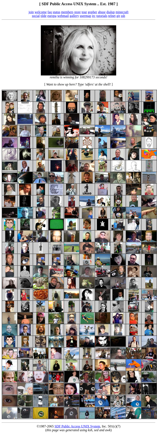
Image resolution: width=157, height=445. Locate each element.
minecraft (122, 12)
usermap (85, 16)
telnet (112, 16)
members (67, 12)
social (36, 16)
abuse (102, 12)
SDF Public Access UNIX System (77, 426)
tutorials (101, 16)
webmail (63, 16)
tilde (43, 16)
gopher (92, 12)
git (118, 16)
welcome (41, 12)
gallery (74, 16)
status (56, 12)
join (31, 12)
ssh (123, 16)
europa (52, 16)
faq (50, 12)
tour (84, 12)
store (77, 12)
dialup (110, 12)
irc (93, 16)
